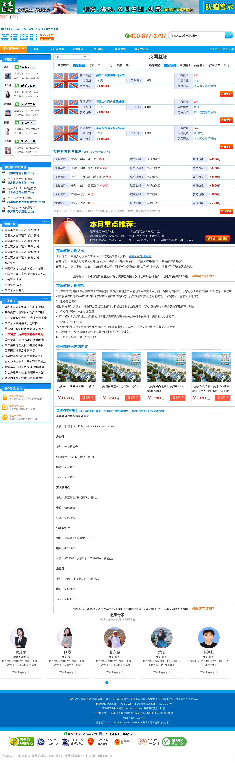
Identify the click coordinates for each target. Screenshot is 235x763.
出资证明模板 (13, 284)
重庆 (128, 65)
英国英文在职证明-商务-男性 (22, 246)
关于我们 (215, 49)
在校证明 (10, 262)
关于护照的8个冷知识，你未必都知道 (26, 339)
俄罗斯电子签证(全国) (20, 212)
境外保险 (120, 49)
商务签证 (99, 49)
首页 (36, 49)
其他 (226, 65)
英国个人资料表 (14, 290)
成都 (119, 65)
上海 (109, 65)
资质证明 (228, 49)
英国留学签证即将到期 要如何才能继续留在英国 (26, 328)
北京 (91, 65)
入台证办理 (57, 49)
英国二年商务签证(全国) (110, 101)
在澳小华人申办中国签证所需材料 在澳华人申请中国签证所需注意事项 (26, 361)
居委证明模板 (13, 279)
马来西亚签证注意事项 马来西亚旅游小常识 (26, 378)
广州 (100, 65)
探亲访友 (214, 65)
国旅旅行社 (24, 755)
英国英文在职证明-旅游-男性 (22, 257)
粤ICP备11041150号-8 (134, 717)
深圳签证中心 (39, 755)
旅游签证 (78, 49)
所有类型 (170, 65)
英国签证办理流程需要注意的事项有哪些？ (26, 345)
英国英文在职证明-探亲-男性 (22, 235)
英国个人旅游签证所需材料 (21, 323)
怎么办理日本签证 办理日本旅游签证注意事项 (26, 372)
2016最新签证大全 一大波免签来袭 (26, 317)
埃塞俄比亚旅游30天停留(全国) (26, 203)
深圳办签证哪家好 (74, 755)
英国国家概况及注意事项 (20, 350)
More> (45, 221)
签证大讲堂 (141, 49)
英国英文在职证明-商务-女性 (22, 241)
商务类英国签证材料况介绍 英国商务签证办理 (26, 312)
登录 (3, 17)
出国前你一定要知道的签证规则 (24, 334)
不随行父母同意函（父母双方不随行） (26, 273)
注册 (14, 17)
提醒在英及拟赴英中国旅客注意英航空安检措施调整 (26, 356)
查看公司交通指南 (140, 256)
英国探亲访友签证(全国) (110, 128)
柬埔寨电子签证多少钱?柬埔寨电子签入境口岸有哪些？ (26, 367)
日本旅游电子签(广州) (20, 174)
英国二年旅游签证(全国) (110, 75)
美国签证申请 (105, 755)
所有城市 (79, 65)
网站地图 (91, 755)
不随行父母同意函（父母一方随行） (26, 268)
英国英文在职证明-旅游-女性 (22, 252)
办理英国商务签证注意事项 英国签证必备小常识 (26, 306)
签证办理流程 (56, 755)
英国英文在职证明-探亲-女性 (22, 230)
